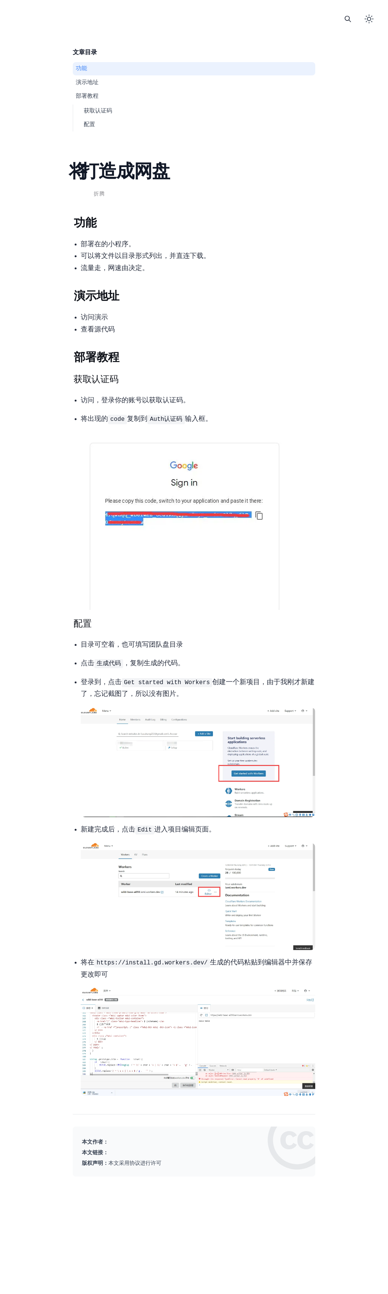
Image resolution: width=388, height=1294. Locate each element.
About (226, 13)
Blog (177, 13)
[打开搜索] (348, 19)
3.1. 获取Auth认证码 (98, 111)
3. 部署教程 (87, 96)
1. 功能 (81, 69)
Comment (210, 13)
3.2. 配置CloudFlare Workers (89, 125)
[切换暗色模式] (369, 19)
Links (193, 13)
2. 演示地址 (87, 83)
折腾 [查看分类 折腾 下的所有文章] (99, 194)
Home (161, 13)
